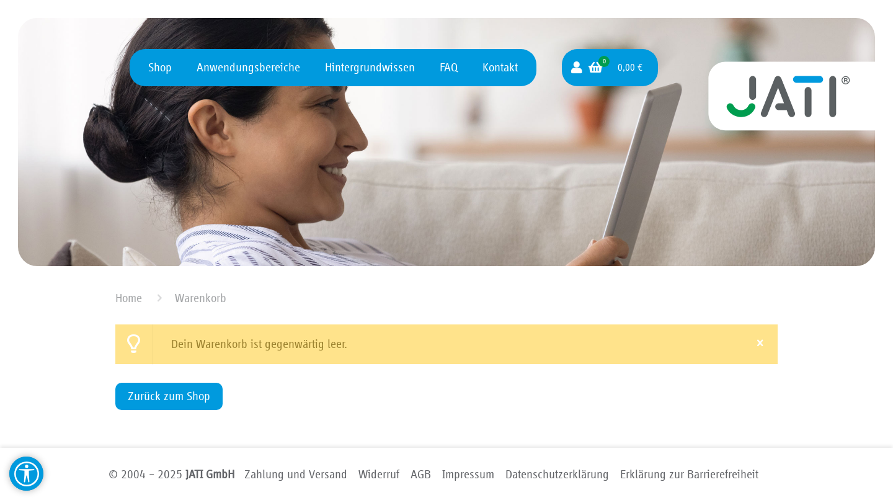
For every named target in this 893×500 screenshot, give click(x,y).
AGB (421, 474)
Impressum (468, 474)
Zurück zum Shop (169, 396)
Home (128, 298)
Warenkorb (200, 298)
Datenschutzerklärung (557, 474)
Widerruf (378, 474)
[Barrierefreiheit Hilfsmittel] (26, 474)
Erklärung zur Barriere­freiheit (689, 474)
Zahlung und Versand (295, 474)
